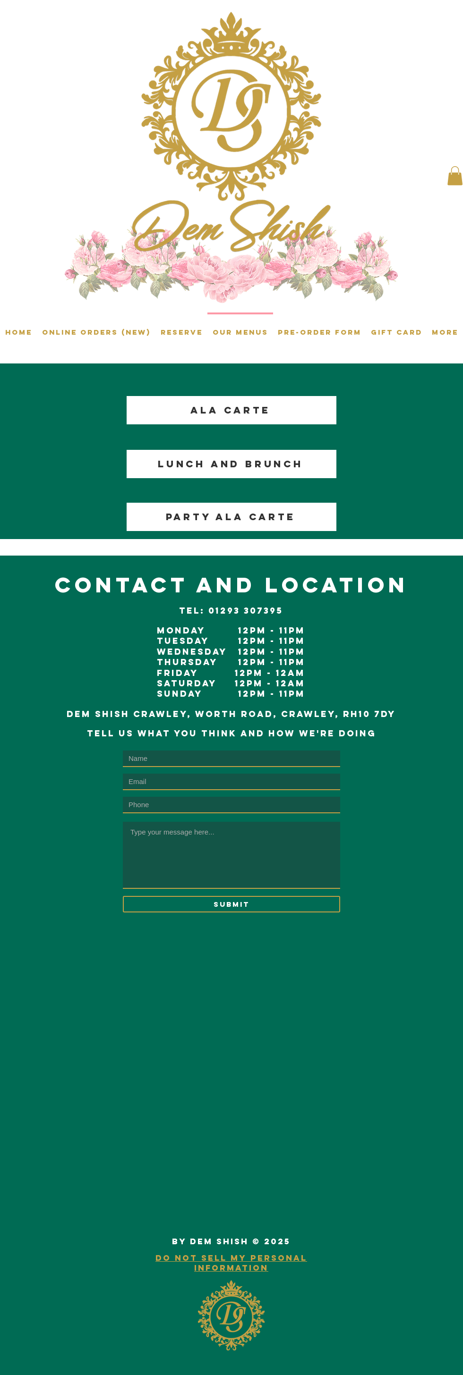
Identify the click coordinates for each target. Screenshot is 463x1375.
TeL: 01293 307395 (231, 610)
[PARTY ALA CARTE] (231, 517)
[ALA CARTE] (231, 410)
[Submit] (231, 904)
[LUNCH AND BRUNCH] (231, 464)
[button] (455, 176)
